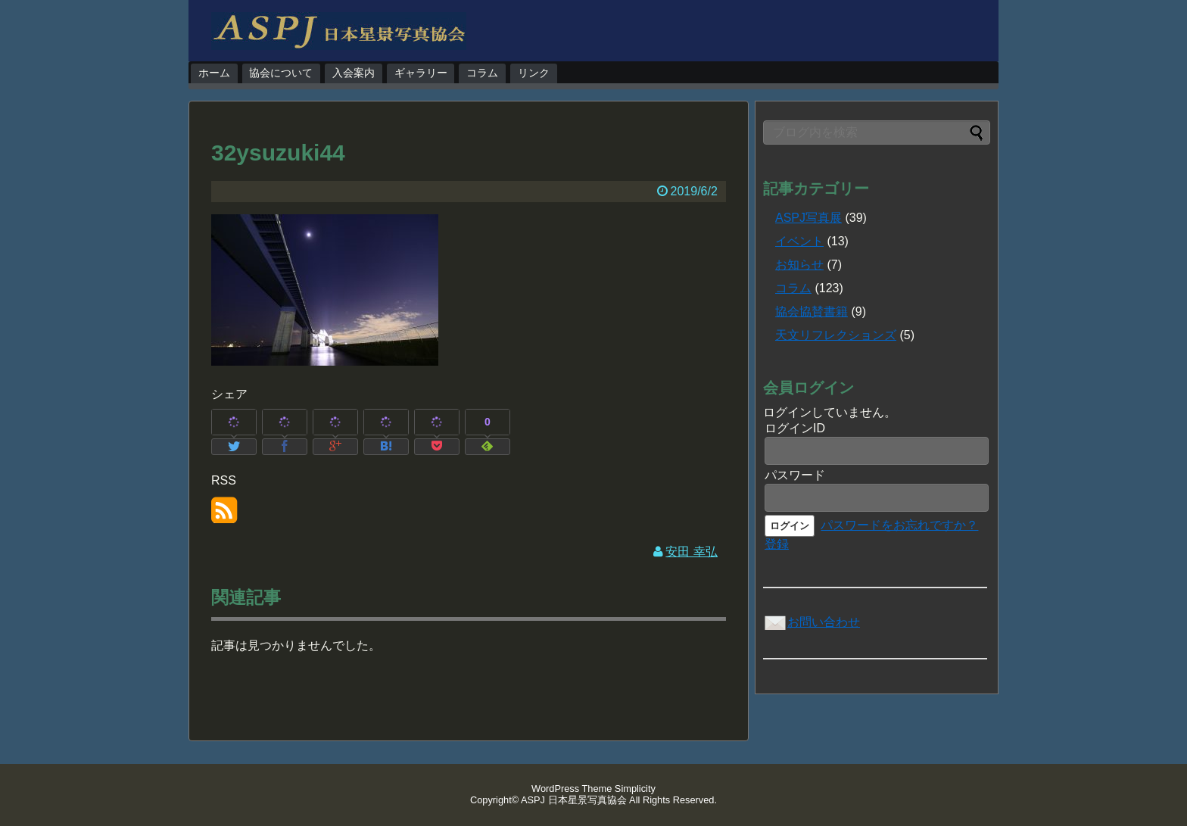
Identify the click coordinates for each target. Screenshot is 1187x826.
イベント (799, 241)
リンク (534, 73)
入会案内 (353, 73)
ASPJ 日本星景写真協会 (574, 800)
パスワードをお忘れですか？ (899, 525)
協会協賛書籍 (811, 311)
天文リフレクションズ (835, 335)
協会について (281, 73)
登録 (777, 544)
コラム (482, 73)
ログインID (795, 428)
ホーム (214, 73)
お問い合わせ (811, 622)
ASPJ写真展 (808, 217)
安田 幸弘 (691, 551)
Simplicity (635, 788)
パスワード (795, 475)
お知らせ (799, 264)
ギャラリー (420, 73)
